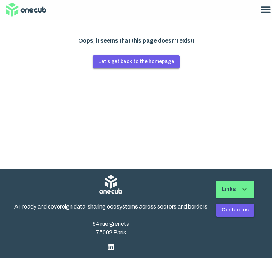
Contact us (235, 209)
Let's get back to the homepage (136, 61)
